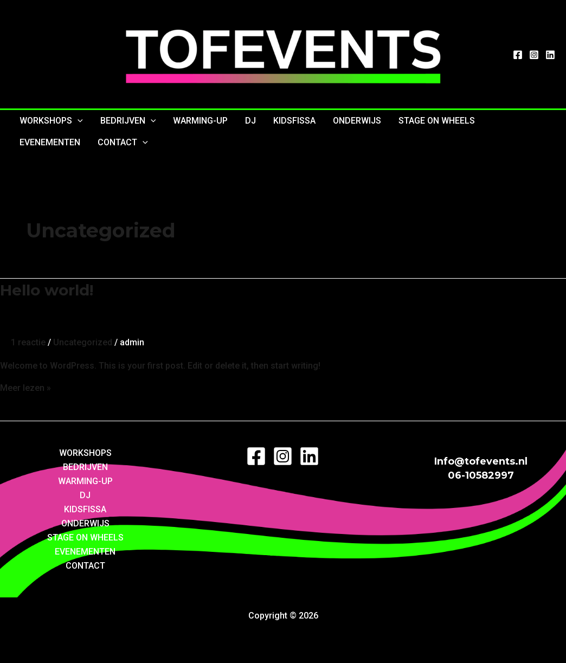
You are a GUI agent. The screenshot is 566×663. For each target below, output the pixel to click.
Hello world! (46, 290)
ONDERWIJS (357, 120)
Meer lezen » (25, 388)
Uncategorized (82, 342)
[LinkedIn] (550, 55)
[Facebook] (518, 55)
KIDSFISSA (294, 120)
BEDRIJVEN (128, 121)
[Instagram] (534, 55)
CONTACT (123, 142)
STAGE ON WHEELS (436, 120)
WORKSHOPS (51, 121)
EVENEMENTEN (50, 142)
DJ (250, 120)
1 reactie (28, 342)
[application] (77, 121)
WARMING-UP (200, 120)
